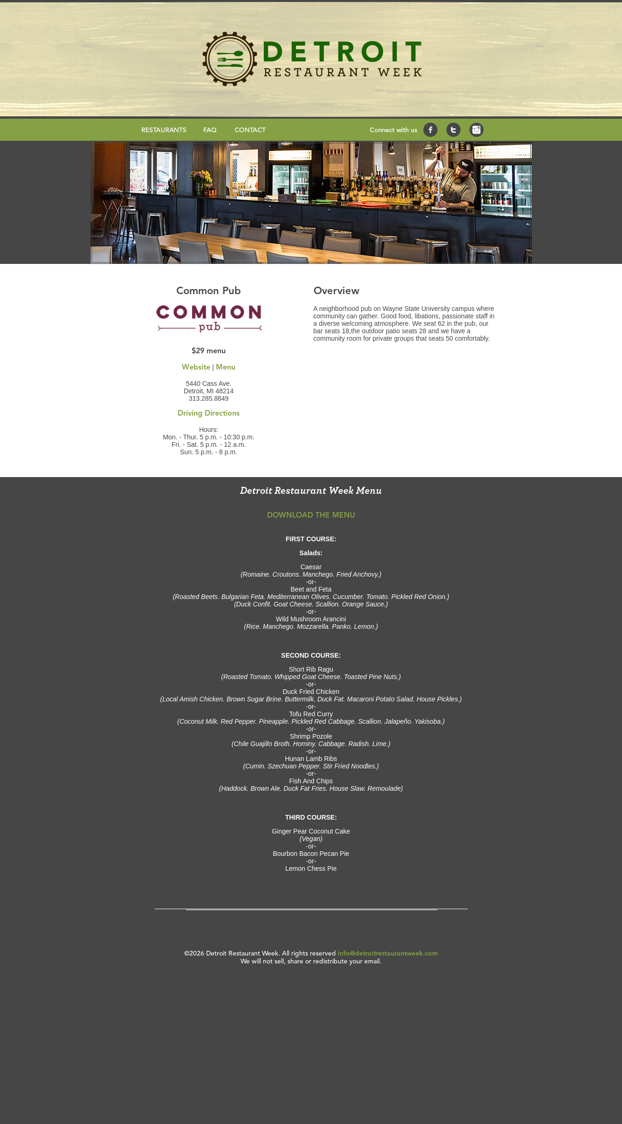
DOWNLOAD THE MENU (311, 515)
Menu (225, 367)
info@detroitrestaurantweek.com (388, 953)
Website (196, 367)
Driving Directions (209, 413)
